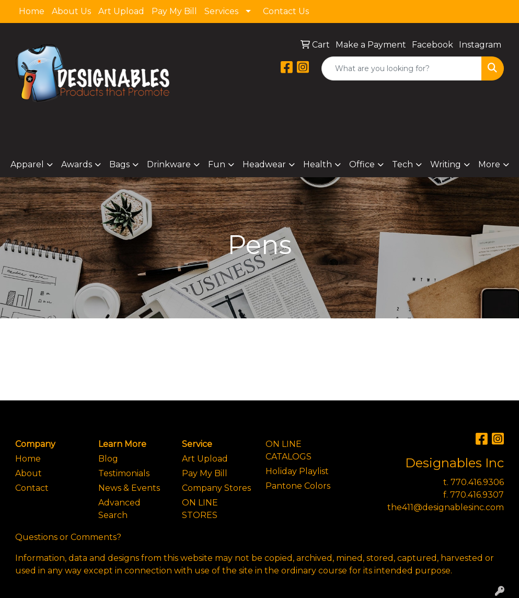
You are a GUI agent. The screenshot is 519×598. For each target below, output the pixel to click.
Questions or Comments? (68, 537)
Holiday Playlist (297, 471)
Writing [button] (445, 164)
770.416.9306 (477, 482)
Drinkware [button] (169, 164)
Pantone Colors (298, 486)
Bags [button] (119, 164)
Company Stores (216, 488)
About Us (71, 11)
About (28, 473)
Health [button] (317, 164)
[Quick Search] (401, 68)
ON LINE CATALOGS (289, 450)
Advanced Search (119, 509)
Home (31, 11)
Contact (32, 488)
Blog (108, 459)
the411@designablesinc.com (445, 507)
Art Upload (121, 11)
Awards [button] (76, 164)
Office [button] (362, 164)
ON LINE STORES (200, 509)
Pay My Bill (174, 11)
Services (221, 11)
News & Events (129, 488)
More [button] (489, 164)
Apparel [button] (27, 164)
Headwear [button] (264, 164)
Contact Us (286, 11)
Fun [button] (216, 164)
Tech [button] (402, 164)
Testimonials (123, 473)
